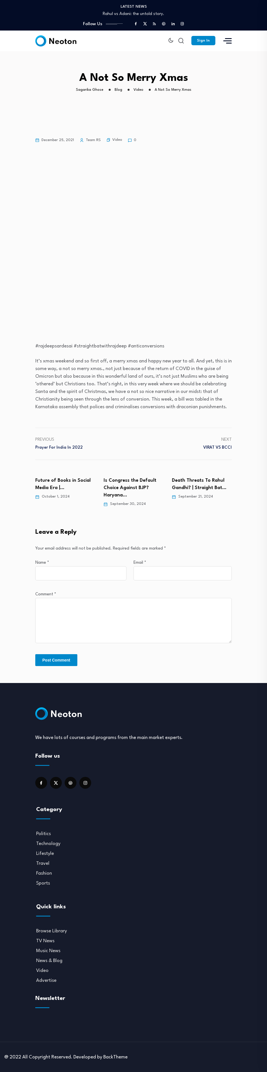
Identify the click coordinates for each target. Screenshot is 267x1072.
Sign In (203, 40)
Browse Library (51, 930)
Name (42, 562)
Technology (48, 843)
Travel (42, 863)
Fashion (44, 873)
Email (140, 562)
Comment (45, 594)
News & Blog (49, 960)
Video (117, 140)
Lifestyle (45, 853)
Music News (48, 950)
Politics (43, 833)
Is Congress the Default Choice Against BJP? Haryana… (130, 487)
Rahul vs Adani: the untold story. (133, 14)
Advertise (46, 980)
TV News (45, 940)
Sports (43, 883)
